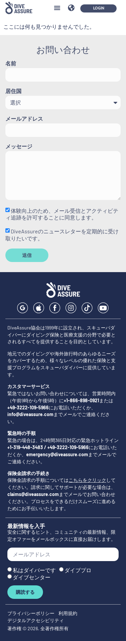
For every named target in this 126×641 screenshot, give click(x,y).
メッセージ (18, 146)
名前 (10, 63)
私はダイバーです (34, 570)
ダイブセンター (31, 577)
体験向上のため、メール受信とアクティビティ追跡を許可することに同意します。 (61, 214)
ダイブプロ (78, 570)
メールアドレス (24, 119)
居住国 (13, 91)
